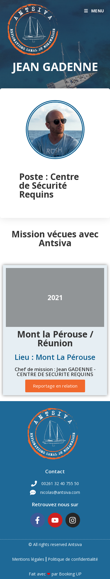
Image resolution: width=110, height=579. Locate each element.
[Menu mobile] (94, 11)
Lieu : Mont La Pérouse (55, 357)
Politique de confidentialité (73, 559)
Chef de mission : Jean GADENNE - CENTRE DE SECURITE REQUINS (55, 372)
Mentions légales (28, 559)
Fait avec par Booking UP (55, 574)
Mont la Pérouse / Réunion (55, 338)
